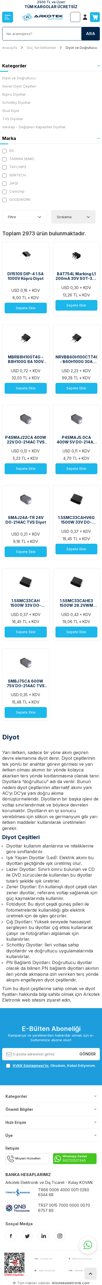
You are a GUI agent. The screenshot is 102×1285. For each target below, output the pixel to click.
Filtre (12, 217)
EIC (8, 150)
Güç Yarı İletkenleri (41, 48)
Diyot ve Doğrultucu (19, 78)
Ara (90, 33)
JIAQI (10, 183)
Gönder (87, 1054)
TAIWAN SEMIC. (18, 159)
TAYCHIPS (14, 167)
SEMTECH (14, 175)
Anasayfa (9, 48)
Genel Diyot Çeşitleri (19, 86)
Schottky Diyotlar (16, 102)
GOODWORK (16, 199)
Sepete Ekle (26, 308)
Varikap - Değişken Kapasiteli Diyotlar (34, 127)
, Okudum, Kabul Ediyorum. (51, 1065)
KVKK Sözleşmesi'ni (30, 1065)
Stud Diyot (10, 110)
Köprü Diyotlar (14, 94)
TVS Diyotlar (12, 119)
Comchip (13, 191)
